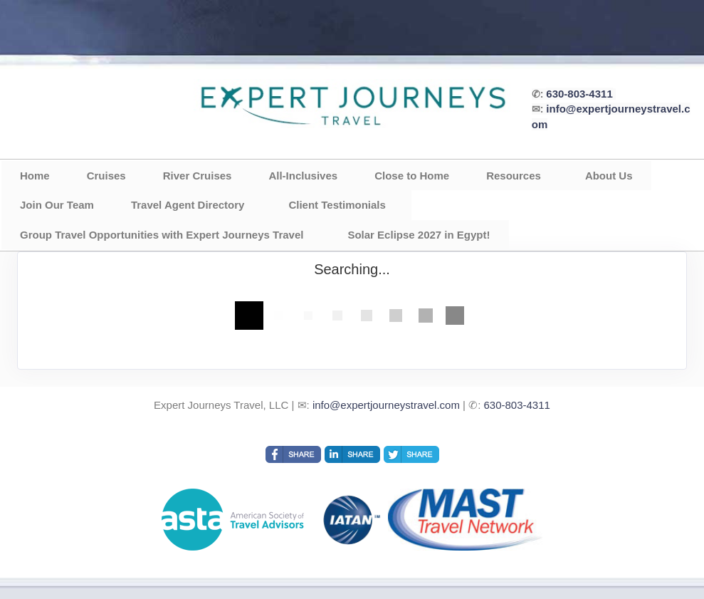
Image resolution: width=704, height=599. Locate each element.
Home (35, 176)
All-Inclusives (302, 176)
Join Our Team (57, 205)
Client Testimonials (336, 205)
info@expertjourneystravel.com (386, 405)
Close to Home (411, 176)
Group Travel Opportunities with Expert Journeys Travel (161, 235)
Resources (513, 176)
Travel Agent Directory (188, 205)
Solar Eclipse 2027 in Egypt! (418, 235)
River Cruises (197, 176)
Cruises (106, 176)
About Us (609, 176)
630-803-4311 (579, 94)
